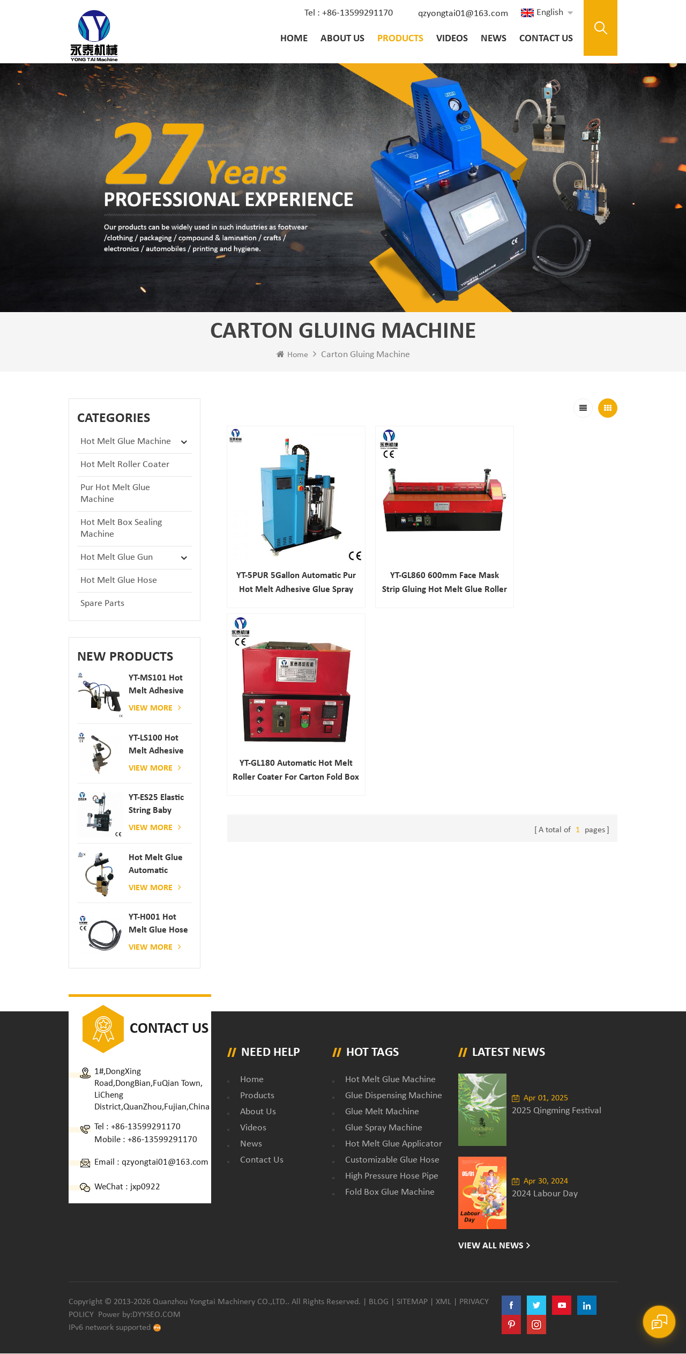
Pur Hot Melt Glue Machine (115, 494)
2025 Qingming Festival (556, 1111)
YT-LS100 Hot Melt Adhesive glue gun (156, 746)
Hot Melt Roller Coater (124, 465)
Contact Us (545, 39)
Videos (451, 39)
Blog (379, 1302)
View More (155, 708)
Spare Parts (102, 604)
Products (399, 39)
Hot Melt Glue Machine (125, 442)
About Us (341, 39)
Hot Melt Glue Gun (116, 558)
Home (293, 39)
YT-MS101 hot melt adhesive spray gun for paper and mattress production (156, 686)
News (492, 39)
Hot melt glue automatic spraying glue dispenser (156, 866)
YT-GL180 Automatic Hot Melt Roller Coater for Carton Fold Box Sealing (555, 569)
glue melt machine (382, 1112)
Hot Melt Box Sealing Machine (121, 529)
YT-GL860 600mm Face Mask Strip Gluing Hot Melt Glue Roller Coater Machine (422, 569)
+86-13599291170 (146, 1127)
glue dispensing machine (393, 1096)
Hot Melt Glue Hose (118, 581)
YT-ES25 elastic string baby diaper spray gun (156, 806)
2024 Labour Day (545, 1194)
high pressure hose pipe (391, 1177)
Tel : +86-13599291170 (347, 13)
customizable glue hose (392, 1161)
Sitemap (412, 1302)
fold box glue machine (390, 1193)
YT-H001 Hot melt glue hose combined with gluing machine (158, 925)
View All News (491, 1246)
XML (443, 1302)
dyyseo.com (156, 1315)
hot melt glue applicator (393, 1145)
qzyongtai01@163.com (462, 14)
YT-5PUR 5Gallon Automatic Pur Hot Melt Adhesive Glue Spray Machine (288, 569)
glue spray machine (383, 1128)
